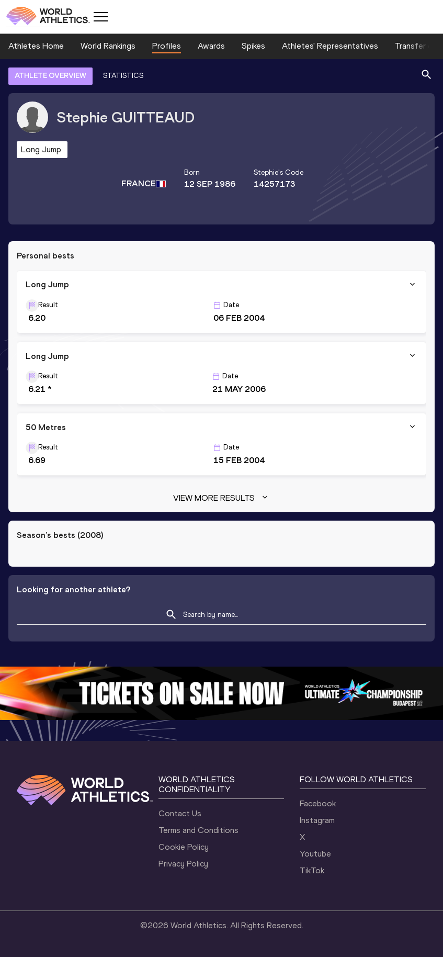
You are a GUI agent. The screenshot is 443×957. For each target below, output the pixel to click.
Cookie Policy (183, 847)
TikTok (312, 870)
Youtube (315, 854)
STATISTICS (123, 75)
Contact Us (179, 813)
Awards (211, 46)
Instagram (317, 820)
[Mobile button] (100, 16)
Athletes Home (36, 46)
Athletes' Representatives (330, 46)
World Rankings (108, 46)
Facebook (318, 803)
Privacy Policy (183, 864)
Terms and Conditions (198, 830)
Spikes (253, 46)
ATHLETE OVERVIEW (50, 75)
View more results (221, 498)
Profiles (166, 46)
